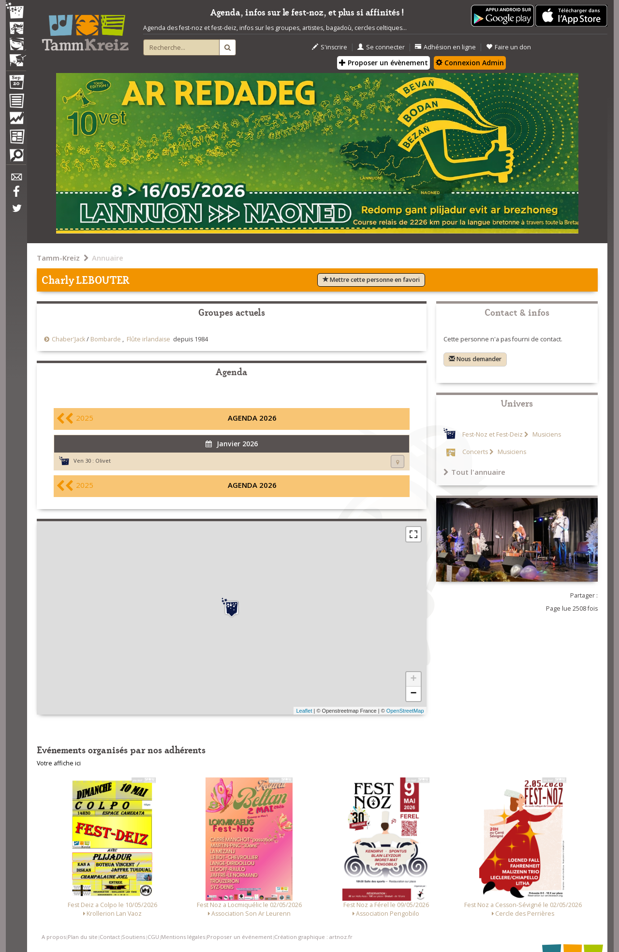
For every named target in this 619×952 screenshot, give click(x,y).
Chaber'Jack (68, 339)
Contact (110, 936)
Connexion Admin (470, 62)
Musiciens (546, 434)
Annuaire (107, 258)
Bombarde (105, 339)
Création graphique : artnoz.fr (313, 936)
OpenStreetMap (405, 711)
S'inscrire (329, 47)
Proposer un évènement (383, 62)
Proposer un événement (239, 936)
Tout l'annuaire (474, 472)
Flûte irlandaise (148, 339)
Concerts (475, 452)
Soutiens (133, 936)
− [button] (413, 694)
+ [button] (413, 679)
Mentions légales (183, 936)
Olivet (103, 460)
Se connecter (381, 47)
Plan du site (83, 936)
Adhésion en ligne (445, 47)
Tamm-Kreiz (58, 258)
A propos (54, 936)
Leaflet (304, 711)
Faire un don (508, 47)
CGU (153, 936)
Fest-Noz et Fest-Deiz (492, 434)
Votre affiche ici (59, 763)
